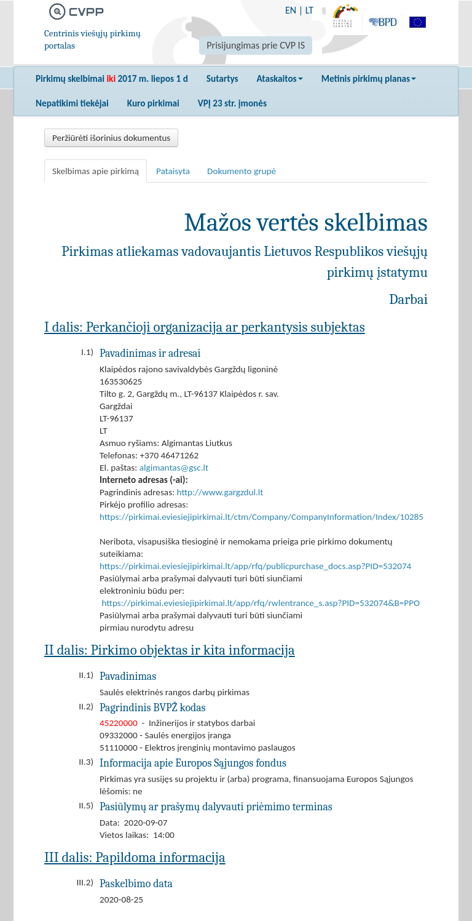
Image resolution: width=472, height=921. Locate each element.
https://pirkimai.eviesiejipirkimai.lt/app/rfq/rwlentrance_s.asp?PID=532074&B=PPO (260, 602)
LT (309, 10)
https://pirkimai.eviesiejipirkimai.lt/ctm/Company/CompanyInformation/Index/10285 (261, 516)
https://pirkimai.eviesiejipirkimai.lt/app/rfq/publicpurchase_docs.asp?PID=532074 (255, 566)
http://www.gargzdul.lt (220, 492)
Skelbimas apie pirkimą (95, 171)
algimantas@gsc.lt (174, 467)
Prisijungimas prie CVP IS (255, 45)
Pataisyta (173, 171)
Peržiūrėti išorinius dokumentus (111, 137)
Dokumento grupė (241, 171)
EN (290, 10)
